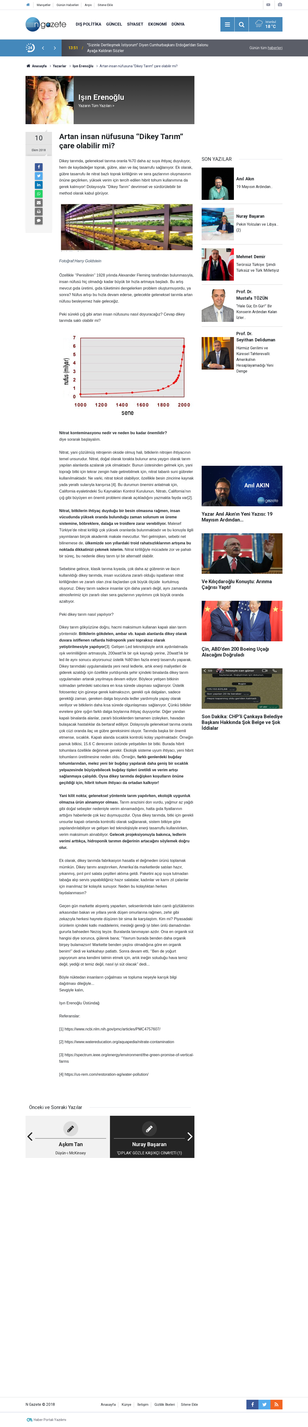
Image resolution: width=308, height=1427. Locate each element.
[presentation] (43, 48)
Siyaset (135, 24)
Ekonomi (157, 24)
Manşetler (44, 5)
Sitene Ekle (105, 5)
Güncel (114, 24)
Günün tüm (266, 48)
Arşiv (88, 5)
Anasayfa (108, 1405)
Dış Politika (88, 24)
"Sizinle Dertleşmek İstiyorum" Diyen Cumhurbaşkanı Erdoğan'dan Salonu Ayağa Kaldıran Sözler (147, 48)
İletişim (142, 1405)
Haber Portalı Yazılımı (50, 1420)
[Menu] (227, 24)
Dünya (178, 24)
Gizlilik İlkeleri (164, 1405)
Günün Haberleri (68, 5)
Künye (126, 1405)
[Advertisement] (110, 1199)
